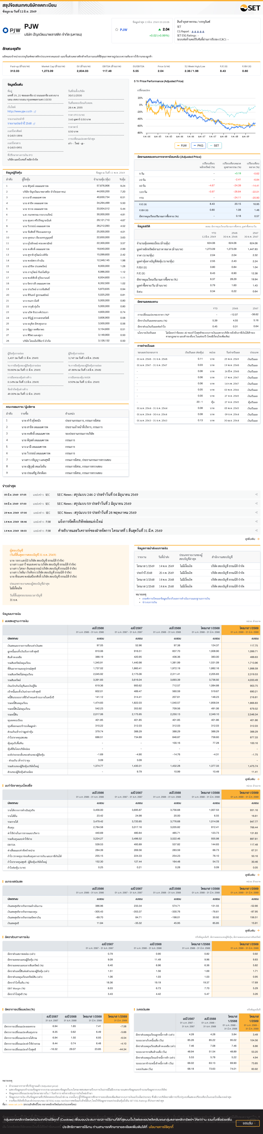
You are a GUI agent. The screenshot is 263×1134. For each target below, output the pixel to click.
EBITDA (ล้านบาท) (112, 66)
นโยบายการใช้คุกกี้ (161, 1127)
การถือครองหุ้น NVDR (79, 377)
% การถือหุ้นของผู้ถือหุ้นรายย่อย (24, 365)
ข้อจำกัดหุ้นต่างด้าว (18, 389)
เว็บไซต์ (12, 107)
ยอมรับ (248, 1123)
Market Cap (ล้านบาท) (53, 66)
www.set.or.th (16, 1104)
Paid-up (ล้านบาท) (20, 66)
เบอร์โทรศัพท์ (15, 131)
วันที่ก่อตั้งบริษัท (76, 91)
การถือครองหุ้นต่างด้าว (19, 377)
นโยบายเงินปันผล (146, 332)
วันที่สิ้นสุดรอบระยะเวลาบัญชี (26, 595)
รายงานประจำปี (16, 119)
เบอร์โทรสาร (14, 143)
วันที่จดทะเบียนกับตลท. (80, 103)
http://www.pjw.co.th (22, 111)
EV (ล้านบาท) (83, 66)
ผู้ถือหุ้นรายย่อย (16, 353)
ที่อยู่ (10, 91)
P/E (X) (223, 66)
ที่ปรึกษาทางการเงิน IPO (20, 155)
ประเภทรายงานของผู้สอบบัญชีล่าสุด (30, 583)
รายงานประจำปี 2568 (21, 123)
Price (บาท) (164, 66)
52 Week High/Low (195, 66)
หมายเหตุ (7, 1080)
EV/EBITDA (138, 66)
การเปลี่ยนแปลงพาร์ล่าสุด (81, 138)
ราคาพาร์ (73, 127)
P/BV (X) (246, 66)
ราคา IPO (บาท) (76, 114)
